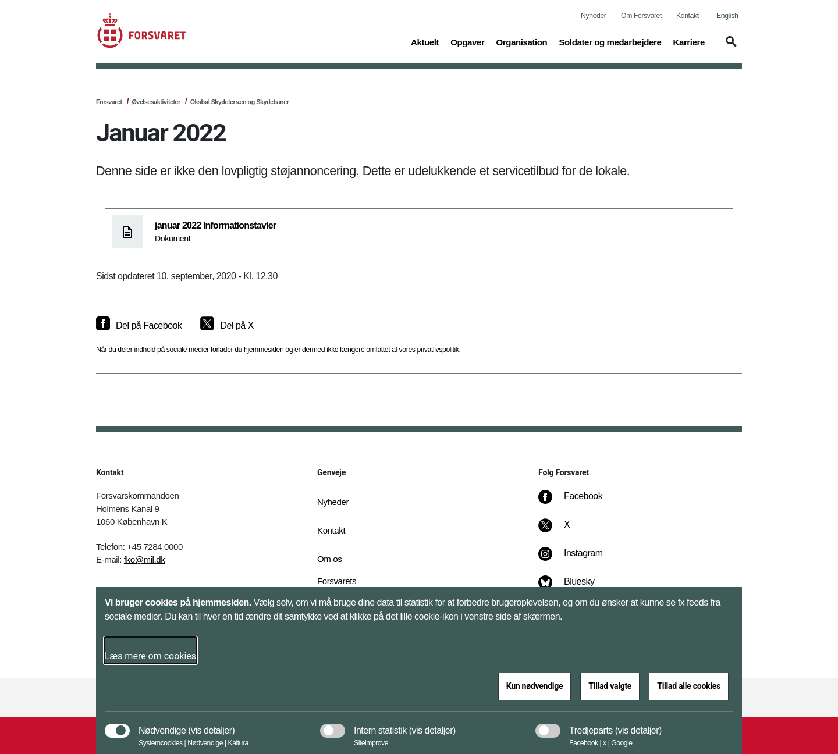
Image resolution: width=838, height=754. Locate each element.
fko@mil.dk (144, 559)
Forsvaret (109, 101)
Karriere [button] (689, 41)
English (727, 16)
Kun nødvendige (534, 686)
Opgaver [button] (467, 41)
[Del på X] (226, 326)
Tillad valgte (609, 686)
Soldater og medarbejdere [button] (610, 41)
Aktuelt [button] (425, 41)
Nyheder (593, 16)
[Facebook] (578, 502)
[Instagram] (579, 559)
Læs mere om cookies (150, 655)
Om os (329, 559)
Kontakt (687, 16)
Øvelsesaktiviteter (156, 101)
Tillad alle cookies (688, 686)
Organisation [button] (521, 41)
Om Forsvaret (641, 16)
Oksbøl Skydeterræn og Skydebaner (239, 101)
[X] (567, 530)
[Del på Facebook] (139, 326)
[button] (729, 47)
